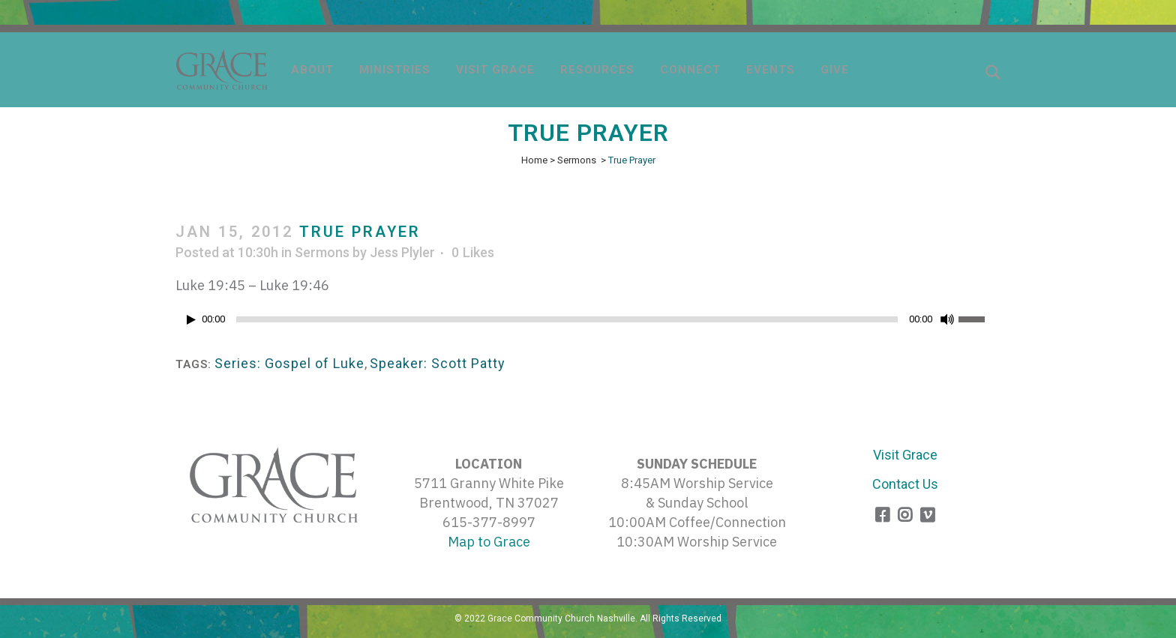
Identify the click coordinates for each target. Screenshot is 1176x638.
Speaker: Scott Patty (438, 363)
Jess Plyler (402, 252)
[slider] (567, 319)
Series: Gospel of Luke (289, 363)
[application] (588, 323)
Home (534, 160)
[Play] (191, 320)
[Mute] (947, 319)
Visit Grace (905, 455)
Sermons (576, 160)
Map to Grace (489, 541)
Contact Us (905, 484)
